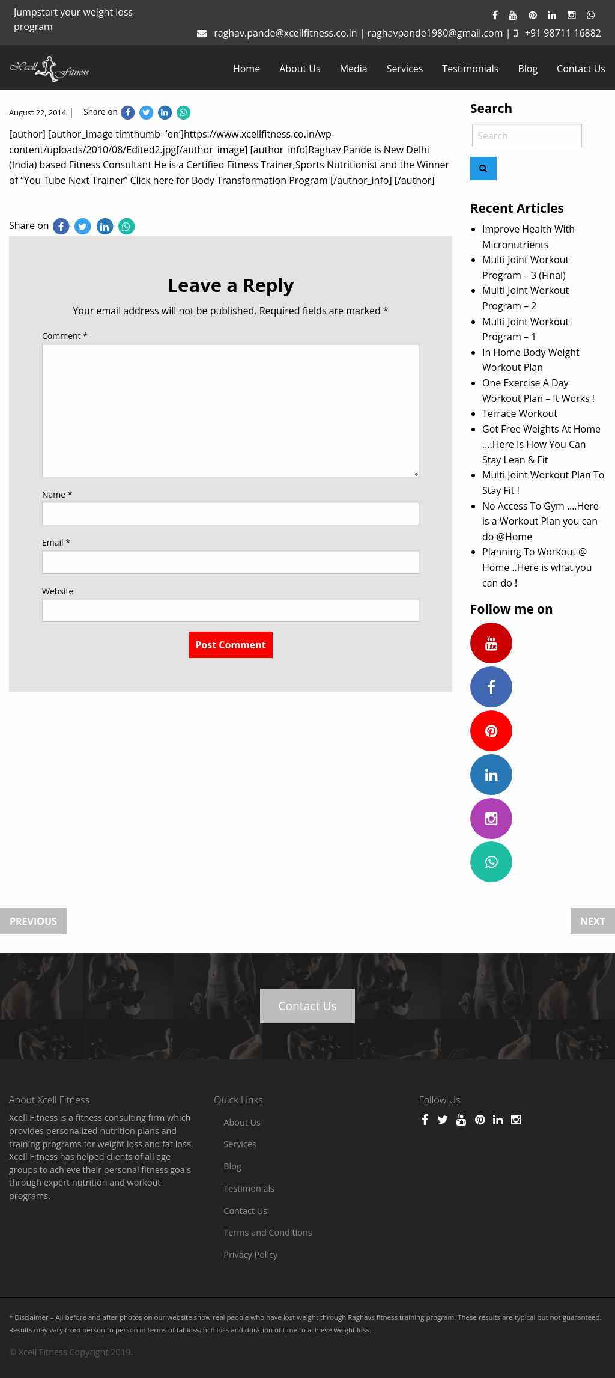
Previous (33, 921)
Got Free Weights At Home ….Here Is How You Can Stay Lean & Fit (541, 444)
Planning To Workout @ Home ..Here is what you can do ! (537, 567)
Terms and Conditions (267, 1232)
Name (57, 494)
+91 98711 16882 (563, 33)
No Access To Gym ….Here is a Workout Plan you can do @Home (540, 521)
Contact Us (581, 68)
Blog (528, 68)
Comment (65, 335)
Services (405, 68)
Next (592, 921)
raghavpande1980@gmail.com (435, 33)
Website (57, 591)
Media (354, 68)
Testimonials (470, 68)
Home (246, 68)
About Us (300, 68)
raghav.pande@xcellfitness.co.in (285, 33)
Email (56, 542)
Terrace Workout (519, 413)
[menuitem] (246, 68)
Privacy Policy (250, 1254)
